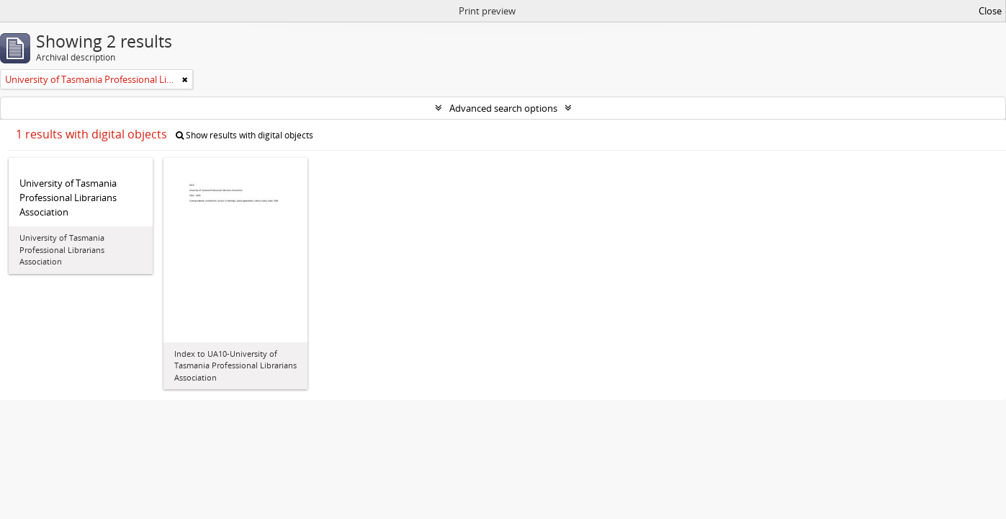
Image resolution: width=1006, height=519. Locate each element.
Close (990, 10)
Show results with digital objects (244, 135)
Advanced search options (503, 108)
